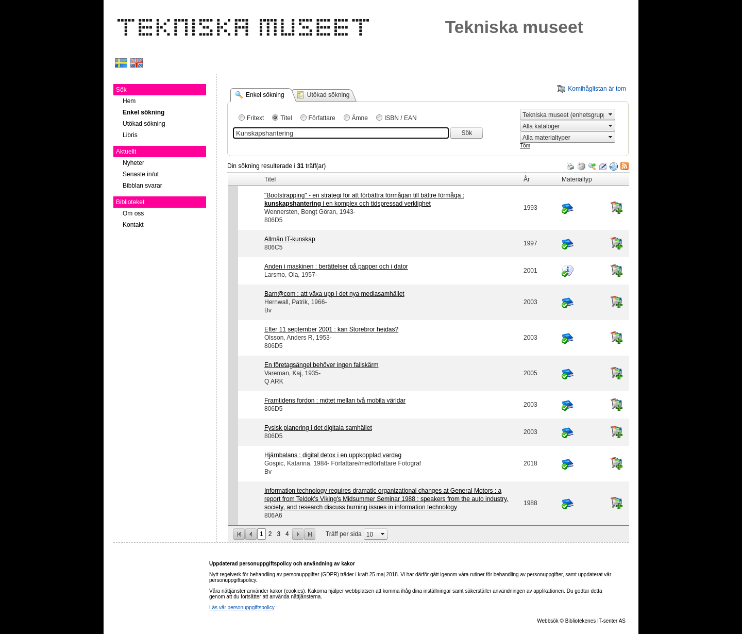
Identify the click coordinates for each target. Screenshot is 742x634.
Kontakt (133, 224)
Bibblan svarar (142, 185)
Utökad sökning (144, 123)
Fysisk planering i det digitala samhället (318, 427)
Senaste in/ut (141, 174)
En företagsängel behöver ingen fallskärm (321, 365)
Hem (129, 101)
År (527, 179)
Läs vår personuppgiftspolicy (242, 607)
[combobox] (563, 115)
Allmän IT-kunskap (289, 239)
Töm (525, 145)
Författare (322, 118)
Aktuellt (126, 151)
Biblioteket (130, 202)
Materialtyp (577, 179)
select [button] (610, 114)
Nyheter (133, 162)
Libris (130, 135)
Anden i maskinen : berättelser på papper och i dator (336, 266)
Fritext (255, 118)
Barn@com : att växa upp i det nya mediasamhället (334, 293)
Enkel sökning (143, 112)
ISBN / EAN (400, 118)
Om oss (133, 213)
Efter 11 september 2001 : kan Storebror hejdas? (331, 329)
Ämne (360, 118)
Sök (121, 89)
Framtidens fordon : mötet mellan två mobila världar (335, 400)
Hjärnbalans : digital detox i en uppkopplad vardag (332, 455)
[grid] (428, 172)
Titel (286, 118)
